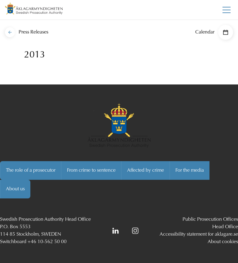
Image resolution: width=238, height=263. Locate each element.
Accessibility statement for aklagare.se (199, 234)
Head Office (225, 226)
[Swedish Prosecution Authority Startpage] (34, 10)
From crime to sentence (91, 170)
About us (15, 189)
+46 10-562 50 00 (47, 241)
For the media (189, 170)
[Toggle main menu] (226, 10)
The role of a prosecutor (30, 170)
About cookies (223, 241)
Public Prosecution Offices (210, 219)
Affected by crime (145, 170)
